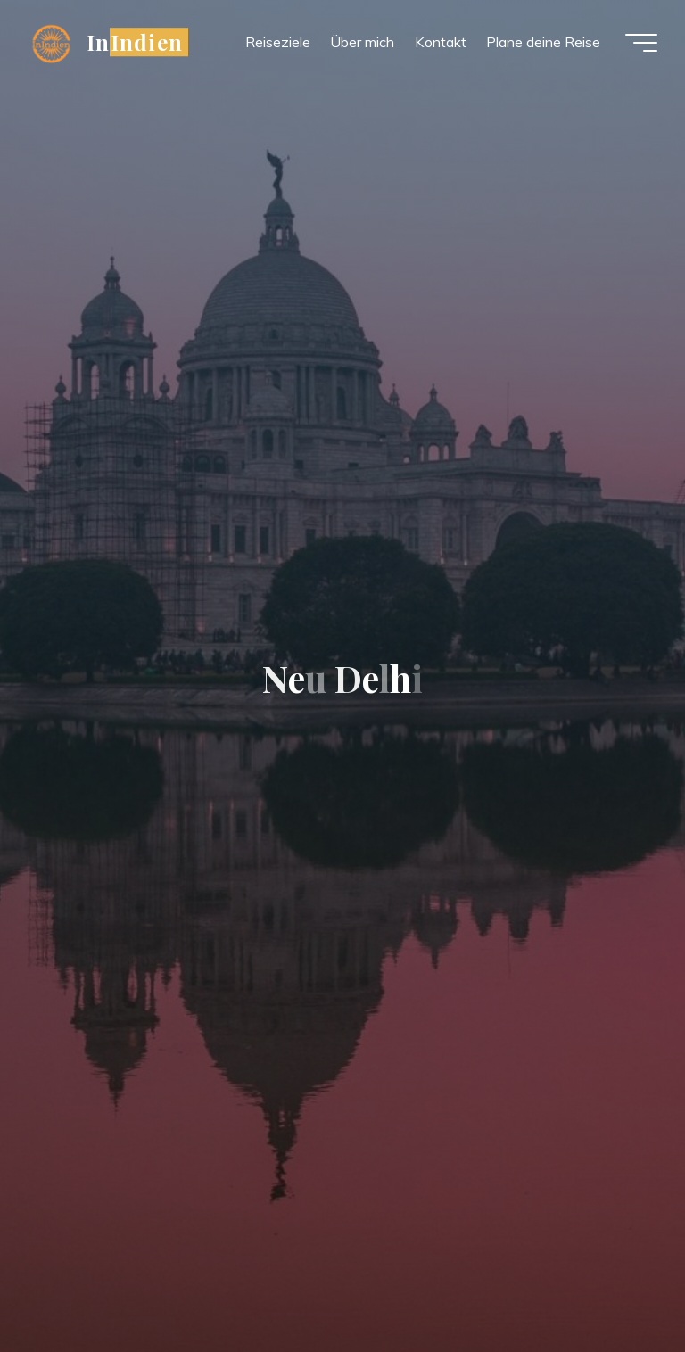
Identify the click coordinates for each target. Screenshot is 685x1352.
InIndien (135, 42)
